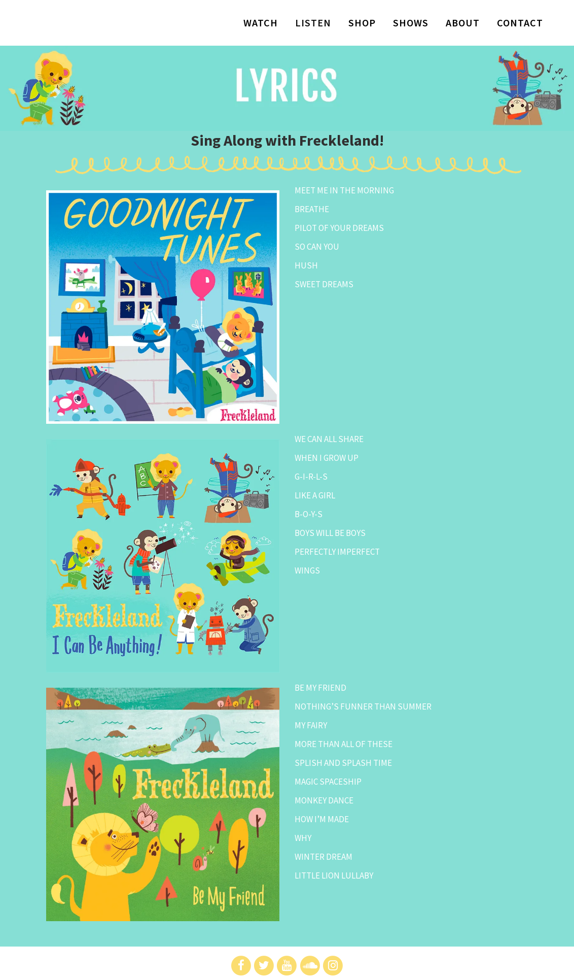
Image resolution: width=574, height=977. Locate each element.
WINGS (307, 570)
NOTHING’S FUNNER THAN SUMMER (363, 706)
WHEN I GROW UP (326, 457)
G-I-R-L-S (311, 476)
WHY (303, 838)
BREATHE (312, 209)
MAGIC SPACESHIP (328, 781)
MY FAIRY (311, 725)
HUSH (306, 265)
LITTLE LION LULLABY (334, 875)
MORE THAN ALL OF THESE (343, 744)
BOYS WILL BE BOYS (330, 532)
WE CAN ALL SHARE (329, 439)
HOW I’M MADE (322, 819)
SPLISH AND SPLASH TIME (343, 762)
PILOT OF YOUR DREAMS (339, 227)
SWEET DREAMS (324, 284)
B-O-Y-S (308, 514)
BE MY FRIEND (320, 687)
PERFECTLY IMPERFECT (337, 551)
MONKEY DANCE (324, 800)
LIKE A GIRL (315, 495)
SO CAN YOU (317, 246)
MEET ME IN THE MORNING (344, 190)
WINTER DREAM (323, 856)
